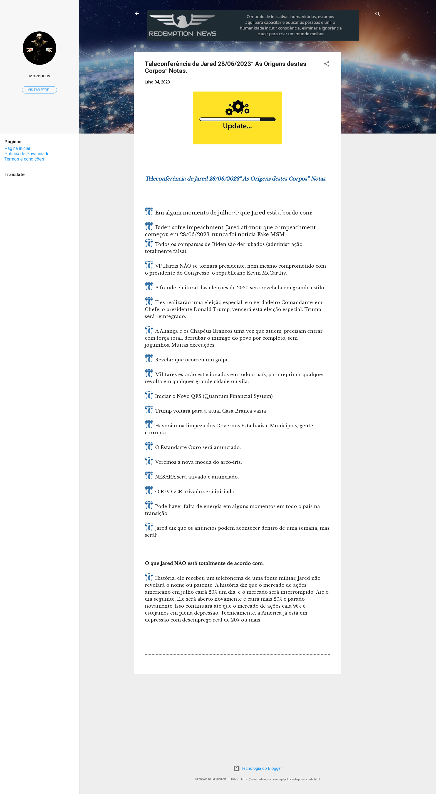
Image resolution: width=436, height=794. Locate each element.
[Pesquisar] (378, 15)
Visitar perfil (39, 90)
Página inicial (17, 148)
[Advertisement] (387, 87)
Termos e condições (24, 159)
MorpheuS (39, 76)
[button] (326, 64)
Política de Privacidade (26, 153)
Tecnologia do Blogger (257, 768)
